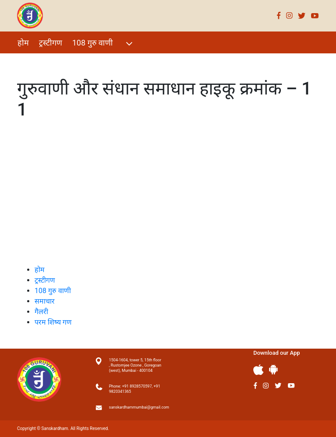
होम (23, 42)
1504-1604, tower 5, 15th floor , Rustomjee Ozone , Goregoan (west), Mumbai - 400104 (135, 365)
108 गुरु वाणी (103, 43)
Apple (258, 369)
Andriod (273, 369)
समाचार (45, 301)
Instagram (289, 15)
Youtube (315, 15)
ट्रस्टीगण (50, 42)
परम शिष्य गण (134, 61)
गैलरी (96, 61)
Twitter (302, 15)
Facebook (279, 15)
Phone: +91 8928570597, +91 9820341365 (134, 389)
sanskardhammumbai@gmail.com (135, 407)
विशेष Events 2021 (48, 61)
